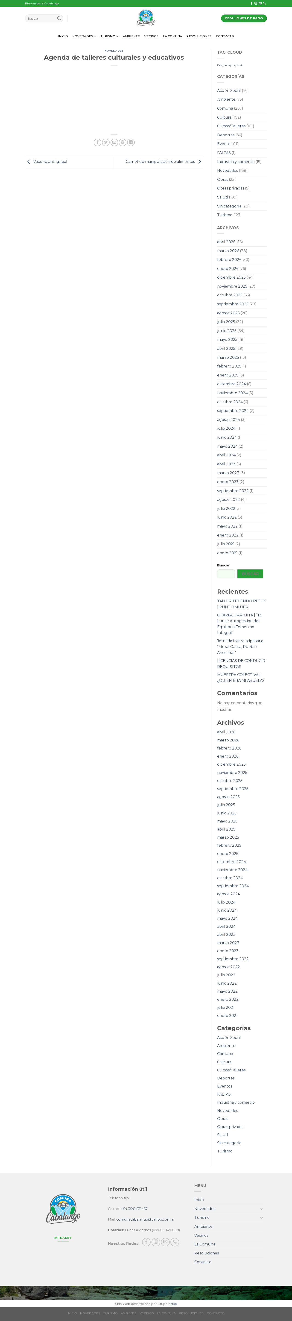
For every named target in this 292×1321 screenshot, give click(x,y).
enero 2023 (228, 482)
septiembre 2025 (232, 304)
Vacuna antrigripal (46, 161)
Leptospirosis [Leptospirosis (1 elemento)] (235, 65)
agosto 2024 (228, 419)
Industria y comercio (236, 162)
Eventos (224, 144)
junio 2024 (227, 437)
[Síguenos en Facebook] (251, 3)
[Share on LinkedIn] (131, 142)
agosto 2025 (228, 313)
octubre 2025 (229, 295)
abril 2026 (226, 242)
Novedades (84, 36)
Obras (222, 179)
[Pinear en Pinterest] (122, 142)
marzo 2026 (228, 251)
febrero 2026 (229, 259)
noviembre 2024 (232, 393)
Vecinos (151, 36)
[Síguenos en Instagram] (255, 3)
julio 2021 (225, 544)
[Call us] (264, 3)
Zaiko (172, 1304)
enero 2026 (227, 268)
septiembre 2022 (233, 491)
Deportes (225, 135)
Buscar (223, 565)
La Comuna (172, 36)
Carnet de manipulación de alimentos (164, 161)
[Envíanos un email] (260, 3)
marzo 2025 (228, 357)
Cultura (224, 117)
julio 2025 (226, 322)
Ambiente (131, 36)
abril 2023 (226, 464)
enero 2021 (227, 553)
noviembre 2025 (232, 286)
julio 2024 (226, 428)
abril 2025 (226, 348)
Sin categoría (229, 206)
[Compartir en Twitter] (106, 142)
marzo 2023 (228, 473)
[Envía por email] (114, 142)
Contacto (225, 36)
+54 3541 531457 (134, 1209)
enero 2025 (227, 375)
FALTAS (224, 153)
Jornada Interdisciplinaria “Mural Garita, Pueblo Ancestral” (240, 647)
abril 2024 (226, 455)
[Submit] (59, 18)
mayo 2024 (227, 446)
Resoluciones (198, 36)
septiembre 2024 (233, 410)
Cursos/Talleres (231, 126)
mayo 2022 (227, 526)
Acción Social (229, 90)
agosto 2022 (228, 499)
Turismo (109, 36)
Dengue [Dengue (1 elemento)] (222, 65)
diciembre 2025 (231, 277)
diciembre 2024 (231, 384)
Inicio (63, 36)
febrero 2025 (229, 366)
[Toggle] (261, 1209)
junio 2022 (227, 517)
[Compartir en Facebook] (97, 142)
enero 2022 (228, 535)
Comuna (225, 108)
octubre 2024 (230, 402)
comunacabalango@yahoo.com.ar (145, 1219)
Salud (222, 197)
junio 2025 (227, 331)
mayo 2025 (227, 339)
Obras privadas (230, 188)
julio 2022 (226, 508)
